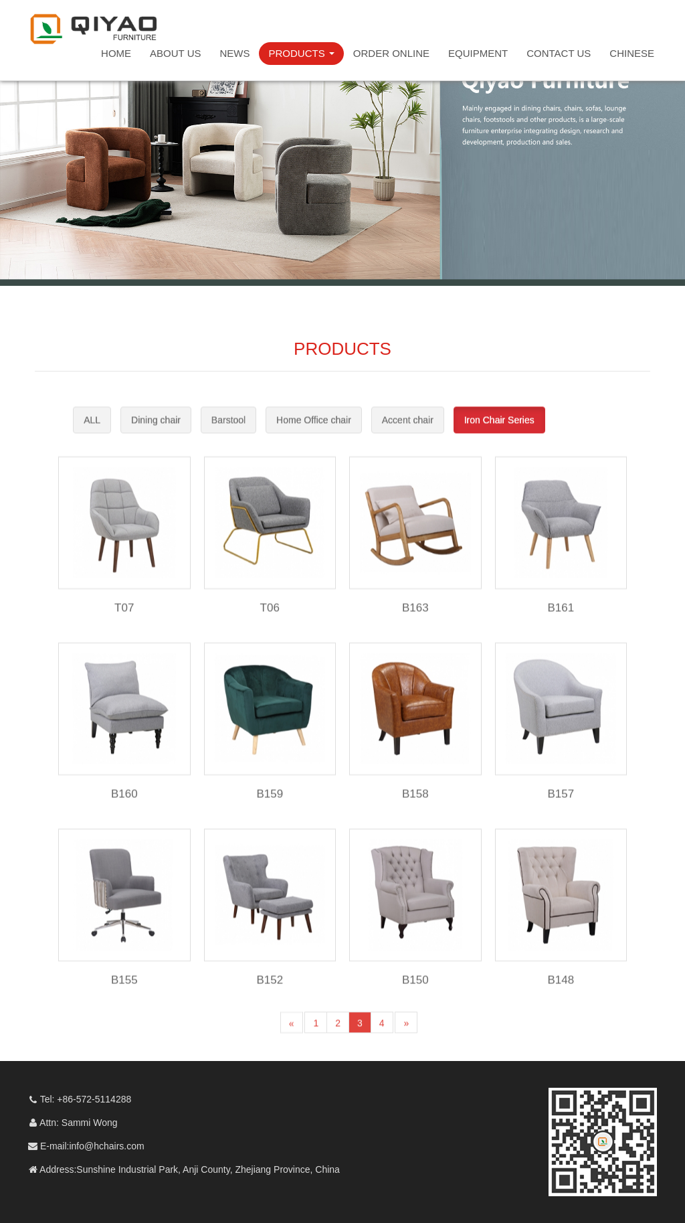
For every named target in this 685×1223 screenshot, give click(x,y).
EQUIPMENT (478, 53)
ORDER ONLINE (391, 53)
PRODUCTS (301, 53)
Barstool (228, 431)
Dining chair (156, 431)
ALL (92, 431)
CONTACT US (558, 53)
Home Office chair (313, 431)
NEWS (234, 53)
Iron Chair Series (499, 431)
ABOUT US (175, 53)
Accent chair (407, 431)
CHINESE (631, 53)
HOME (116, 53)
